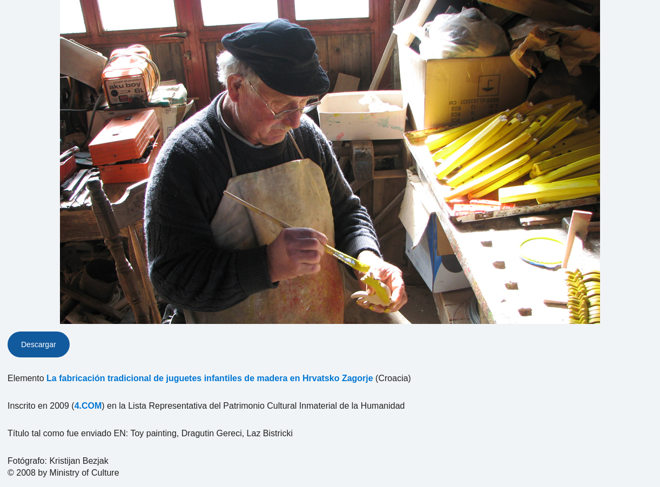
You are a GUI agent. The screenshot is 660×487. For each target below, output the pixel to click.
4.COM (88, 405)
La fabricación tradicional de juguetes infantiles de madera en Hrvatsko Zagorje (209, 378)
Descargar (38, 344)
